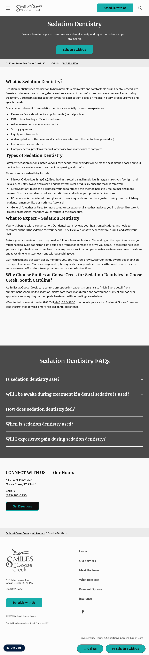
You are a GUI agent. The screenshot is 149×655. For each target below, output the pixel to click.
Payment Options (90, 589)
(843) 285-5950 (70, 63)
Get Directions (22, 506)
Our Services (87, 560)
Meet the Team (89, 570)
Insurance (85, 598)
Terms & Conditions (107, 637)
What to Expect (89, 579)
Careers (124, 637)
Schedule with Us (115, 7)
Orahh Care (136, 637)
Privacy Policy (87, 637)
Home (83, 551)
